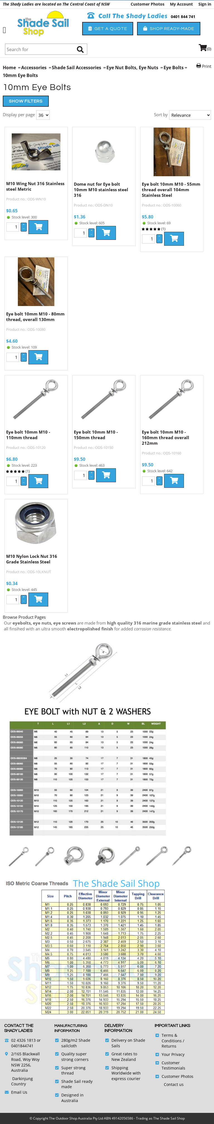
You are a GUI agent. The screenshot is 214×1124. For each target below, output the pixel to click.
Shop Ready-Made (168, 28)
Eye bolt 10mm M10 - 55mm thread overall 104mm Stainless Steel (171, 189)
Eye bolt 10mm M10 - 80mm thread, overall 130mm (35, 316)
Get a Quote (107, 28)
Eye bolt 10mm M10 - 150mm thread (96, 434)
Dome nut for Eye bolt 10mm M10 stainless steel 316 (101, 189)
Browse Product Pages (24, 617)
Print (206, 66)
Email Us (19, 1092)
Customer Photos (147, 4)
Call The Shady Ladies (127, 16)
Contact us (174, 1084)
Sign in (204, 4)
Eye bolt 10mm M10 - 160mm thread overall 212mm (165, 437)
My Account (181, 4)
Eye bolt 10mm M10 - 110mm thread (28, 434)
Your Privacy (173, 1054)
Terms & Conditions (172, 1038)
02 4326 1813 (23, 1040)
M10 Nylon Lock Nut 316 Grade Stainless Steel (31, 559)
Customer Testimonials (173, 1065)
